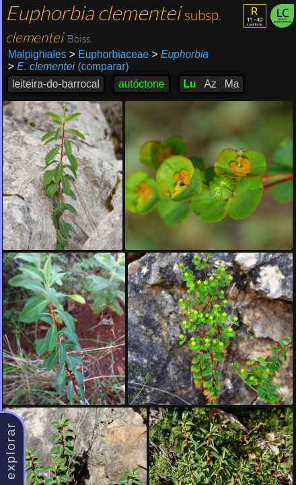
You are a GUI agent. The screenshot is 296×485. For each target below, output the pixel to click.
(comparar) (68, 67)
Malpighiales (37, 54)
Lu (190, 84)
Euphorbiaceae (109, 54)
